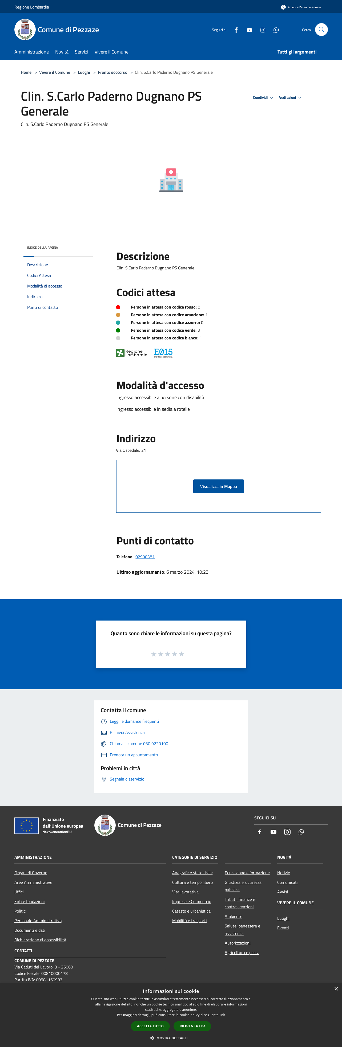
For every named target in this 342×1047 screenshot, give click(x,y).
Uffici (19, 892)
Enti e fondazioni (29, 901)
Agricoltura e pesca (242, 952)
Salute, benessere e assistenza (242, 930)
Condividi (264, 98)
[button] (171, 1038)
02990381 (145, 556)
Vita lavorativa (185, 892)
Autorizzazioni (238, 943)
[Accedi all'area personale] (301, 7)
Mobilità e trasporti (189, 920)
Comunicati (287, 882)
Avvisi (282, 892)
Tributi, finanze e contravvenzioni (240, 903)
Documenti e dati (29, 930)
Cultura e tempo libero (192, 882)
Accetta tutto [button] (150, 1026)
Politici (20, 911)
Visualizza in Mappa (218, 486)
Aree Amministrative (33, 882)
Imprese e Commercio (191, 901)
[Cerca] (321, 29)
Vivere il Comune (55, 72)
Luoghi (84, 72)
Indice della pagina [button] (42, 247)
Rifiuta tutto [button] (192, 1026)
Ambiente (233, 916)
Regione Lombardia (31, 7)
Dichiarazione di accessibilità (40, 940)
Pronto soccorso (112, 72)
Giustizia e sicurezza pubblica (243, 886)
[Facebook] (234, 29)
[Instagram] (260, 29)
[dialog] (171, 1015)
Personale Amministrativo (38, 920)
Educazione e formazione (247, 872)
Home (26, 72)
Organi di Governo (30, 872)
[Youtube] (247, 29)
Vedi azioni (291, 98)
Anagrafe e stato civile (192, 872)
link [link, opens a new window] (222, 1015)
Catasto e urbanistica (191, 911)
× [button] (336, 989)
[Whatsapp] (274, 29)
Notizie (283, 872)
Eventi (283, 928)
